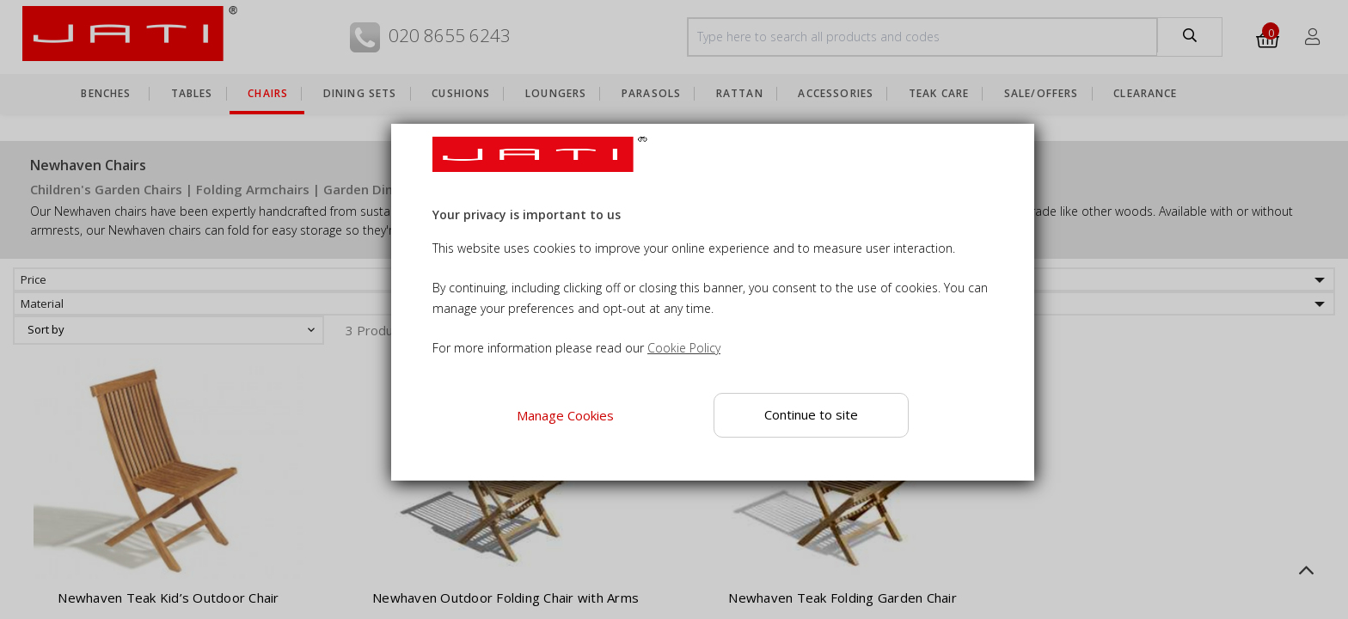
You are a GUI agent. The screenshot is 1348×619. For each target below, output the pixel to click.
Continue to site (811, 414)
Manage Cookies (565, 415)
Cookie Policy (683, 348)
